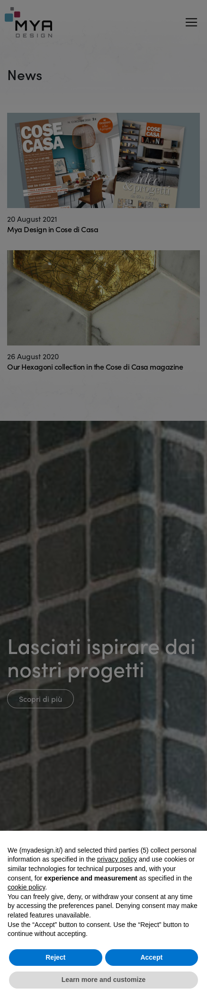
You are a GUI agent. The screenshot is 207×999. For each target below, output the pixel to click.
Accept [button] (151, 957)
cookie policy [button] (26, 887)
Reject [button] (55, 957)
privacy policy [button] (117, 859)
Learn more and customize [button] (103, 979)
